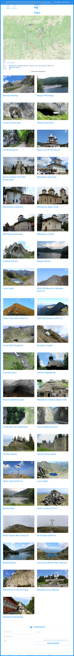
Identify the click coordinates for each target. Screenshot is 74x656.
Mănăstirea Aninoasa (46, 172)
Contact (40, 653)
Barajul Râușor (9, 557)
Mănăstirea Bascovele (13, 229)
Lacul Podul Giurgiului (13, 340)
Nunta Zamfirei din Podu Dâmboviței (14, 173)
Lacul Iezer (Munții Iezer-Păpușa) (52, 557)
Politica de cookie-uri (46, 3)
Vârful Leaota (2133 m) (47, 503)
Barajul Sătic (9, 503)
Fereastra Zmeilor (45, 340)
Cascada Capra (10, 367)
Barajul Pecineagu (45, 90)
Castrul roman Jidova (46, 449)
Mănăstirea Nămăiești (13, 612)
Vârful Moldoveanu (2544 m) (49, 313)
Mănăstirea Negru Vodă (47, 201)
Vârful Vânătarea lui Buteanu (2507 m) (50, 284)
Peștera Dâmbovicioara (13, 394)
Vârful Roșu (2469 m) (46, 530)
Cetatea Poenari (10, 256)
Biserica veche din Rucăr (48, 144)
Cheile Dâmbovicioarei (47, 421)
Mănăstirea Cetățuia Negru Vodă (52, 394)
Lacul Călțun (42, 476)
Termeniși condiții (49, 653)
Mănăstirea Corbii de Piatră (15, 584)
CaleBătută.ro (37, 6)
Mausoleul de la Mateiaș (48, 584)
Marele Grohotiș (10, 90)
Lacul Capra (8, 283)
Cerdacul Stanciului (12, 117)
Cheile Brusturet (10, 144)
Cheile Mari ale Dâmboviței (15, 421)
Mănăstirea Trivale (45, 229)
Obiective (14, 8)
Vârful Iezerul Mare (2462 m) (16, 530)
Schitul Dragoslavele (46, 367)
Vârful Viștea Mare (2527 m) (15, 313)
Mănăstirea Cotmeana (13, 201)
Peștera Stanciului (45, 117)
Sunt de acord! (65, 2)
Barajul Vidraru (44, 256)
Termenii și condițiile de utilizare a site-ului (59, 635)
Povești (8, 8)
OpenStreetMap (7, 57)
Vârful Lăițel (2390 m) (12, 476)
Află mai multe (58, 2)
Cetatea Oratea (10, 449)
